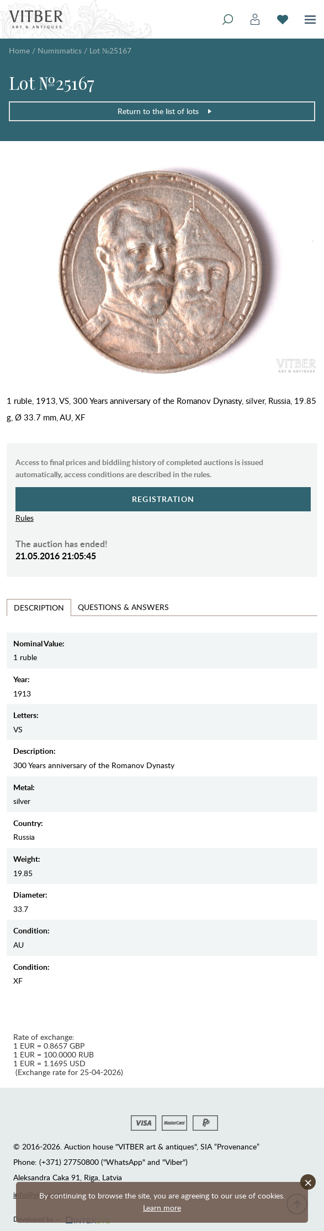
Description (39, 607)
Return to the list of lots (165, 111)
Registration (163, 499)
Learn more (162, 1207)
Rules (24, 517)
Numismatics (60, 50)
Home (19, 50)
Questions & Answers (123, 607)
